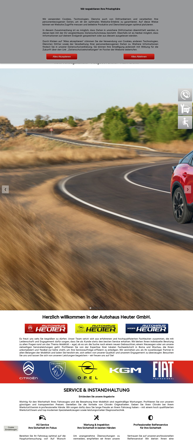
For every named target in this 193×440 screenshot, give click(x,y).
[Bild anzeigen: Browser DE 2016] (102, 308)
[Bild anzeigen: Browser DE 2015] (100, 308)
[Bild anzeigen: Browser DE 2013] (95, 308)
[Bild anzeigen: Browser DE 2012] (93, 308)
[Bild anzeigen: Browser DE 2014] (97, 308)
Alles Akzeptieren (62, 56)
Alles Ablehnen (139, 56)
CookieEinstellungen (11, 428)
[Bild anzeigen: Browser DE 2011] (90, 308)
